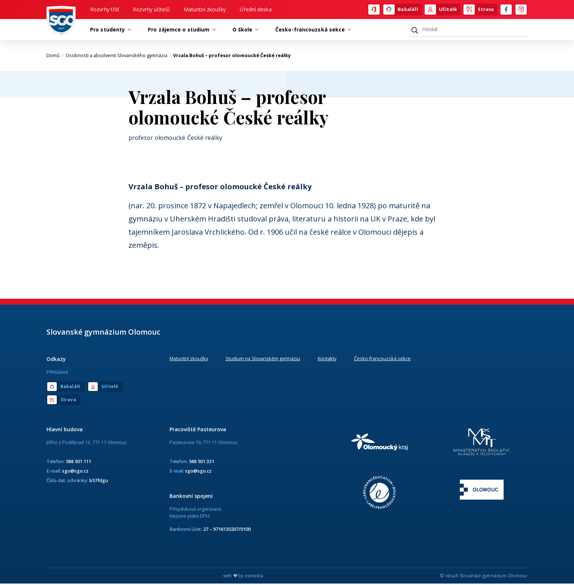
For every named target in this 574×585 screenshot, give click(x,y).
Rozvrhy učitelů (151, 9)
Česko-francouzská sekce (382, 359)
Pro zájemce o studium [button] (180, 30)
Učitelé (441, 10)
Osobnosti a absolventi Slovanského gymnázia (118, 56)
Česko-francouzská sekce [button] (311, 30)
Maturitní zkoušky (205, 9)
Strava (478, 10)
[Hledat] (468, 30)
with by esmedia (243, 577)
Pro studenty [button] (109, 30)
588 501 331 (201, 462)
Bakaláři (400, 10)
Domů (55, 56)
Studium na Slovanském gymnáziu (262, 359)
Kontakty (327, 359)
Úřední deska (255, 9)
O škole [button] (244, 30)
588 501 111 (78, 462)
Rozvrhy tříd (104, 9)
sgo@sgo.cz (75, 472)
